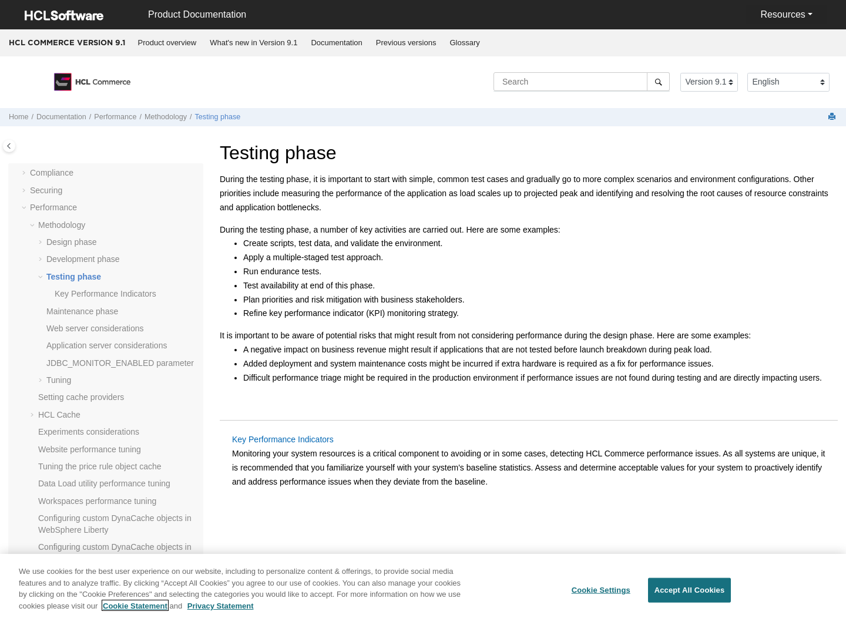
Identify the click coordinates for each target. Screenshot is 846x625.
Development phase (83, 259)
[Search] (658, 81)
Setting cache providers (81, 397)
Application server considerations (106, 345)
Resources (782, 14)
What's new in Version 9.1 (253, 42)
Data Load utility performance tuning (104, 483)
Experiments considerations (88, 431)
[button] (25, 173)
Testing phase (218, 117)
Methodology (166, 117)
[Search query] (582, 81)
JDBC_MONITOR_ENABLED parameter (120, 363)
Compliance (51, 172)
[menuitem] (167, 43)
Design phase (71, 242)
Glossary (464, 42)
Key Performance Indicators (105, 293)
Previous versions (406, 42)
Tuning (58, 380)
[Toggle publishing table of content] (9, 146)
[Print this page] (833, 117)
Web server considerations (94, 328)
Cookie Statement (135, 611)
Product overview (167, 42)
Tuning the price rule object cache (100, 466)
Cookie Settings (601, 596)
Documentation (336, 42)
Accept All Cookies (689, 596)
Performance (115, 117)
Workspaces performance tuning (97, 501)
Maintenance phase (82, 311)
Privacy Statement (220, 611)
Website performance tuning (89, 449)
